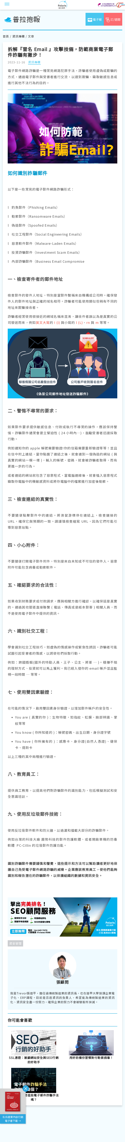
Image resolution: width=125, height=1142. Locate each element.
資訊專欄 (18, 36)
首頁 (6, 36)
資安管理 (15, 943)
